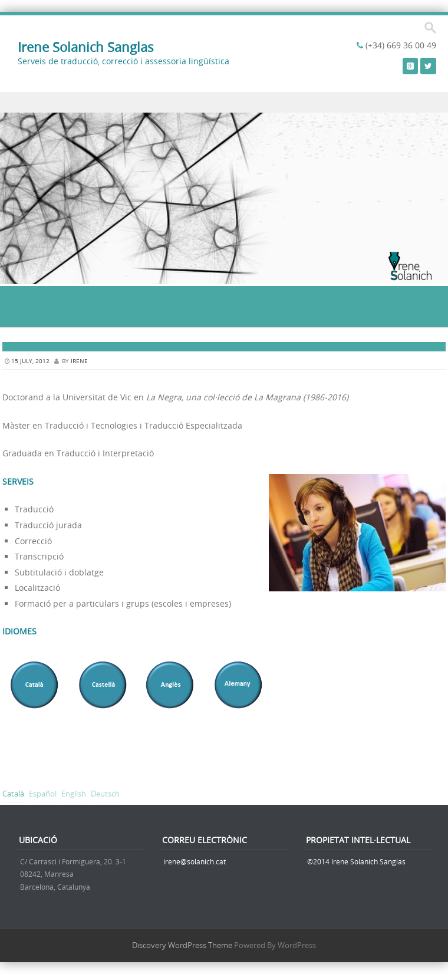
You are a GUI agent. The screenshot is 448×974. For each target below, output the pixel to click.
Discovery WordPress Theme (182, 945)
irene (79, 361)
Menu (224, 102)
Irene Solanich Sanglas (86, 46)
